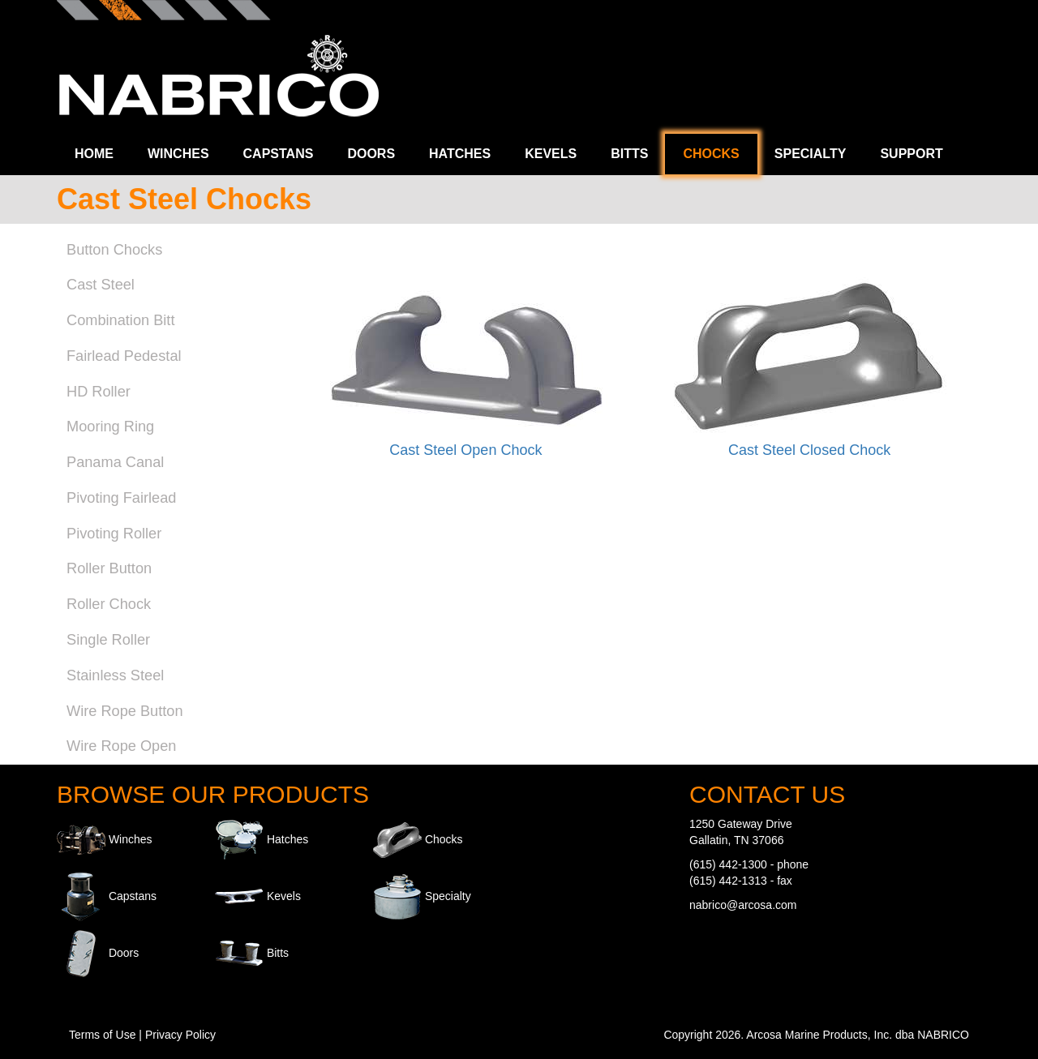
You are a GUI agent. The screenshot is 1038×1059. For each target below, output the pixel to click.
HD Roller (98, 392)
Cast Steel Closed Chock (809, 450)
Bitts (629, 154)
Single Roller (108, 640)
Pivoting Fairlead (121, 498)
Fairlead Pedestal (124, 356)
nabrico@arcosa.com (743, 904)
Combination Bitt (120, 320)
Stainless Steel (115, 675)
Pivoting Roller (113, 533)
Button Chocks (114, 250)
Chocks (711, 154)
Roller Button (109, 568)
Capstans (278, 154)
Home (94, 154)
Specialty (810, 154)
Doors (371, 154)
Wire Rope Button (124, 711)
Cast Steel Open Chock (465, 450)
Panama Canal (115, 462)
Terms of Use (102, 1034)
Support (911, 154)
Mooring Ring (110, 426)
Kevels (551, 154)
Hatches (460, 154)
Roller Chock (108, 604)
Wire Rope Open (121, 746)
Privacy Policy (180, 1034)
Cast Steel (100, 285)
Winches (178, 154)
